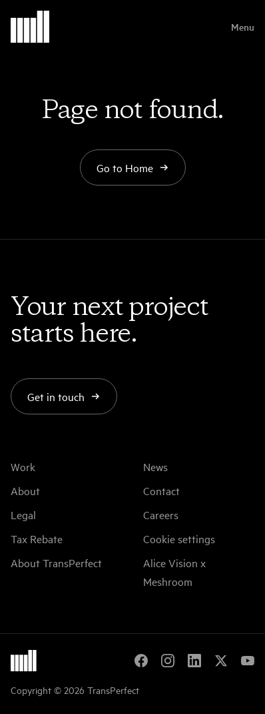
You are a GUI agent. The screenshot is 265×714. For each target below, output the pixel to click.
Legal (23, 514)
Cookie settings (179, 538)
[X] (221, 660)
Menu (242, 26)
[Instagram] (167, 660)
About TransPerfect (56, 562)
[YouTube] (247, 660)
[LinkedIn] (194, 660)
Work (23, 466)
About (25, 490)
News (155, 466)
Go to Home (133, 167)
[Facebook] (141, 660)
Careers (160, 514)
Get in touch (64, 396)
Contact (161, 490)
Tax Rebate (37, 538)
